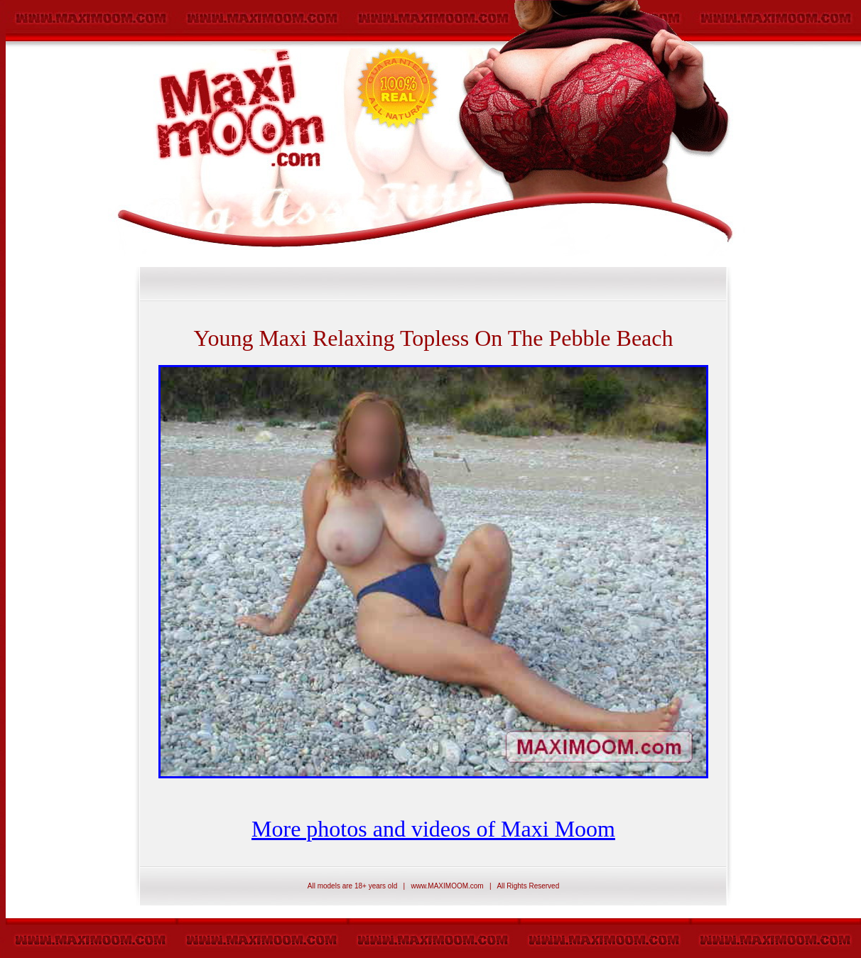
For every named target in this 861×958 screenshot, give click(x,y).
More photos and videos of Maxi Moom (433, 829)
